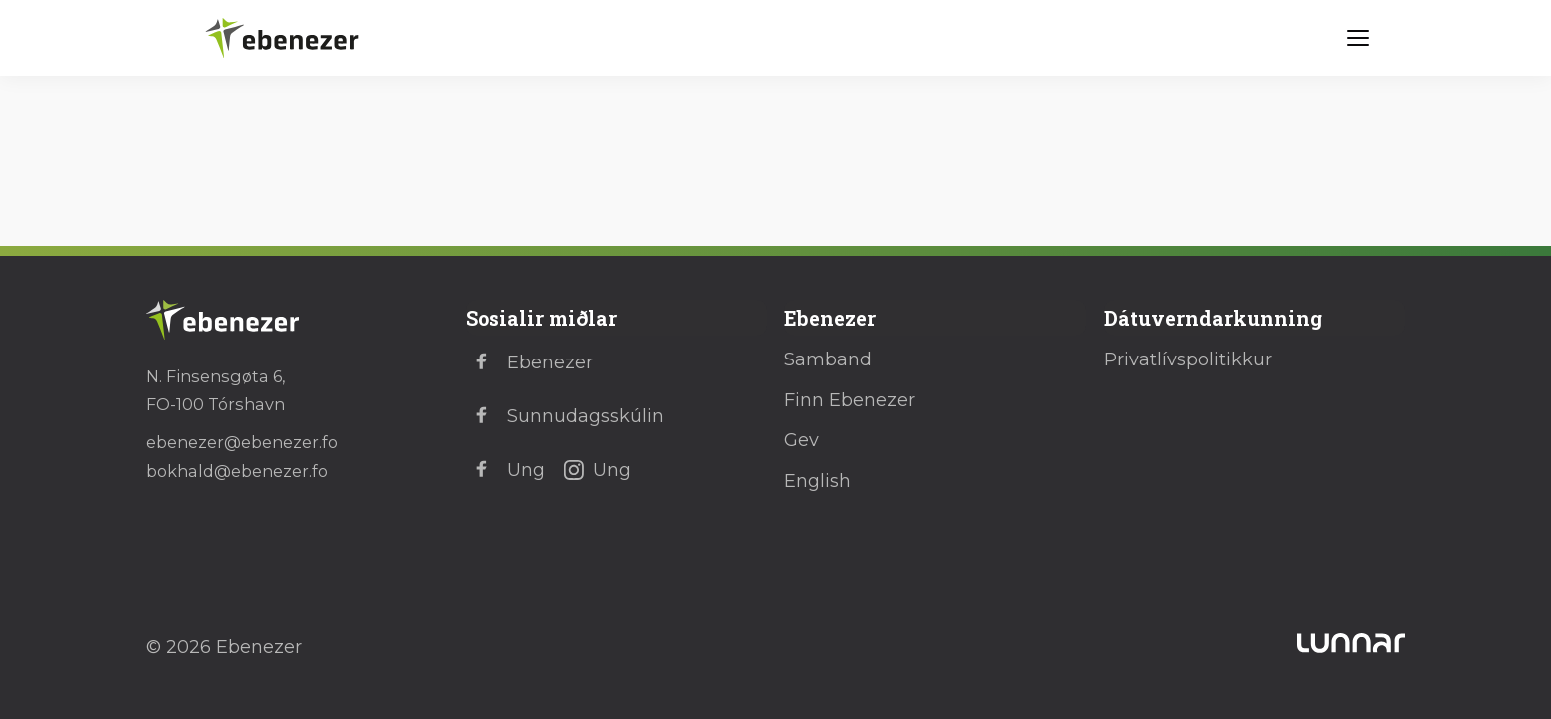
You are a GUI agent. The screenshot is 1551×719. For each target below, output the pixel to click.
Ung (505, 470)
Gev (801, 440)
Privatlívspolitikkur (1188, 359)
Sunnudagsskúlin (565, 416)
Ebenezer (529, 362)
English (817, 481)
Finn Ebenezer (849, 400)
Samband (828, 359)
